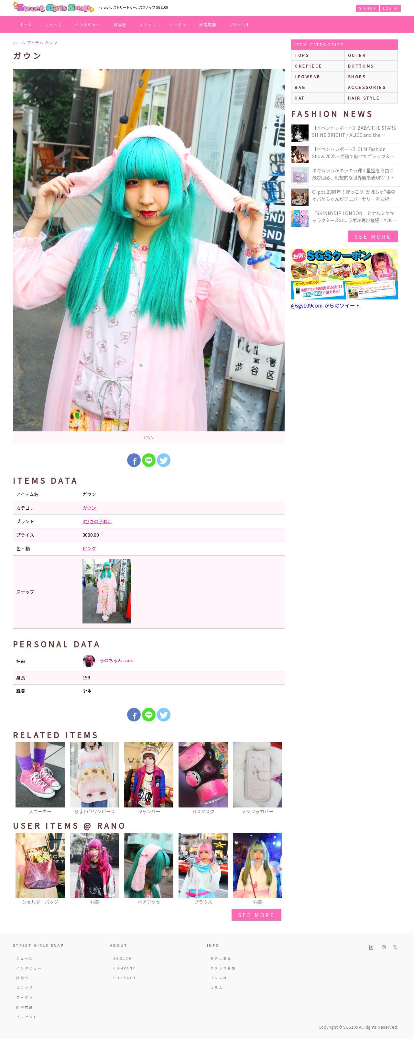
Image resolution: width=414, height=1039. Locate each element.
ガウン (89, 507)
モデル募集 (221, 958)
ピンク (89, 548)
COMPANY (124, 968)
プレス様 (218, 977)
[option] (149, 256)
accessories (367, 87)
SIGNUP (367, 8)
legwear (308, 76)
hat (300, 98)
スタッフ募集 (223, 968)
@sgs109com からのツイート (325, 305)
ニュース (53, 24)
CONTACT (125, 977)
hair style (364, 98)
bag (300, 87)
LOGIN (390, 8)
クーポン (177, 24)
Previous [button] (21, 779)
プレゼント (240, 24)
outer (357, 55)
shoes (357, 76)
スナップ (147, 24)
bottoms (361, 66)
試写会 (120, 24)
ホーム (25, 24)
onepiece (308, 66)
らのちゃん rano (108, 661)
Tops (302, 55)
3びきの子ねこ (97, 521)
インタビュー (87, 24)
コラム (216, 987)
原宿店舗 (207, 24)
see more (256, 915)
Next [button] (276, 779)
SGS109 (122, 958)
